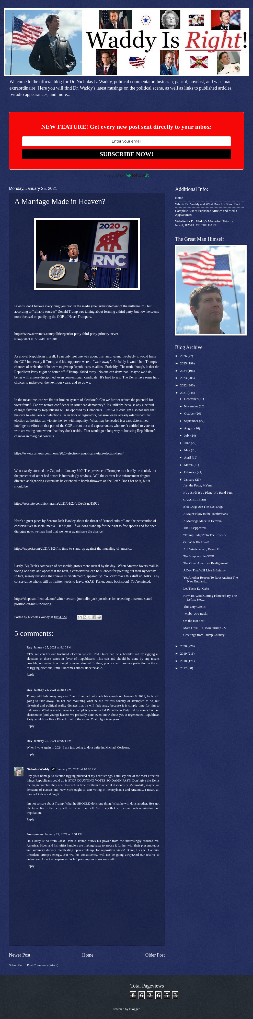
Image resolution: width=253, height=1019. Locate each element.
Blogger (134, 1009)
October (189, 413)
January (189, 479)
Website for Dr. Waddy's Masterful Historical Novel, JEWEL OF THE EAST (204, 223)
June (187, 443)
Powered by (126, 175)
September (191, 421)
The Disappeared (194, 528)
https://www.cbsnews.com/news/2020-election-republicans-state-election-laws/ (69, 453)
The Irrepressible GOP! (198, 556)
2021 (184, 393)
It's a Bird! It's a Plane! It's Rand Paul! (208, 492)
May (187, 450)
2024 (184, 371)
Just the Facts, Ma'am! (198, 485)
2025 (184, 363)
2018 (184, 661)
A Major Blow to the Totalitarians (205, 514)
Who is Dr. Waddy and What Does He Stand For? (207, 204)
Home (87, 955)
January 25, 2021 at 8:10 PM (52, 647)
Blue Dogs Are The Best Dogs (203, 506)
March (188, 465)
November (191, 406)
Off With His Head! (196, 542)
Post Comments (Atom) (42, 965)
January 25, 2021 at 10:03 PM (77, 769)
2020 (184, 646)
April (188, 457)
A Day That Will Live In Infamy (204, 570)
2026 (184, 356)
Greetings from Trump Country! (204, 635)
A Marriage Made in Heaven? (202, 521)
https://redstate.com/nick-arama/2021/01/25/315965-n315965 (56, 503)
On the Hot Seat (193, 621)
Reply (30, 674)
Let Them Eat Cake (196, 588)
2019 (184, 653)
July (187, 435)
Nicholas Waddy (38, 769)
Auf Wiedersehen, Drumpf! (201, 549)
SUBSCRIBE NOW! (126, 154)
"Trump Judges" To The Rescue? (204, 535)
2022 (184, 385)
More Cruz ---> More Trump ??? (204, 628)
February (190, 472)
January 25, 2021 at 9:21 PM (52, 741)
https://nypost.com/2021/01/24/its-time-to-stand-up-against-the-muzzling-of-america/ (73, 548)
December (191, 399)
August (189, 428)
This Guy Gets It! (194, 607)
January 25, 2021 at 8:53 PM (52, 689)
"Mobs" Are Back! (195, 613)
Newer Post (19, 955)
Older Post (155, 955)
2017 (184, 668)
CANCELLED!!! (194, 500)
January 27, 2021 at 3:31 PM (64, 834)
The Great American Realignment (205, 563)
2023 (184, 378)
